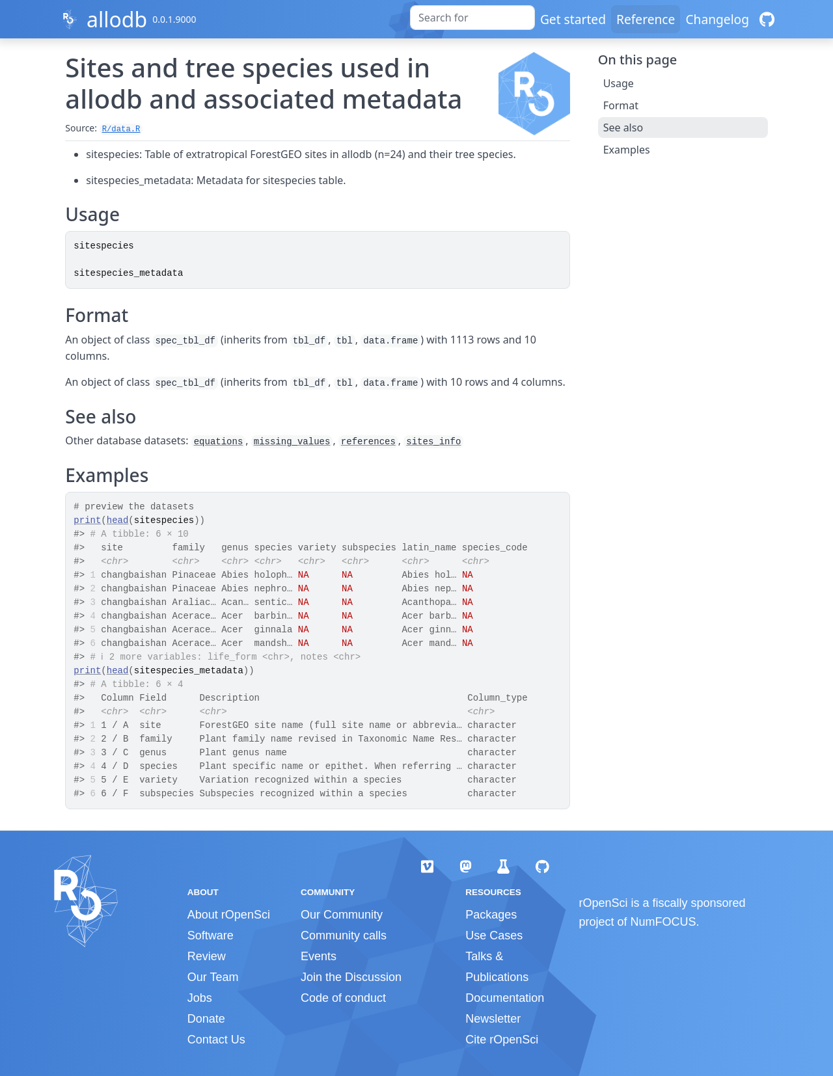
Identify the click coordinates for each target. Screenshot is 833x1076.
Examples (626, 149)
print (87, 520)
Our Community (342, 914)
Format (620, 105)
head (118, 520)
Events (318, 956)
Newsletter (493, 1018)
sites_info (433, 442)
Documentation (504, 997)
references (368, 442)
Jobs (199, 997)
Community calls (344, 935)
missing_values (292, 442)
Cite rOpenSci (501, 1039)
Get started (573, 19)
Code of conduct (343, 997)
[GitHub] (767, 19)
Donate (206, 1018)
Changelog (717, 19)
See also (623, 127)
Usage (618, 83)
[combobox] (472, 17)
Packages (491, 914)
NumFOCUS (663, 921)
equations (218, 442)
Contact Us (216, 1039)
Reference (645, 19)
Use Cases (494, 935)
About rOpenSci (228, 914)
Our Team (213, 977)
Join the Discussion (351, 977)
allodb (117, 19)
